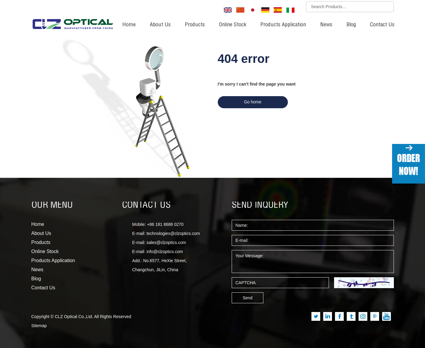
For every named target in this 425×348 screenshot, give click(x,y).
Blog (351, 25)
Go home (253, 101)
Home (129, 25)
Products (195, 25)
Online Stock (232, 25)
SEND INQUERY (260, 205)
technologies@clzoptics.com (173, 233)
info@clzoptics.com (164, 251)
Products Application (283, 25)
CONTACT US (146, 205)
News (326, 25)
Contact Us (382, 25)
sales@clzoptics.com (166, 242)
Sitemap (39, 325)
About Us (160, 25)
